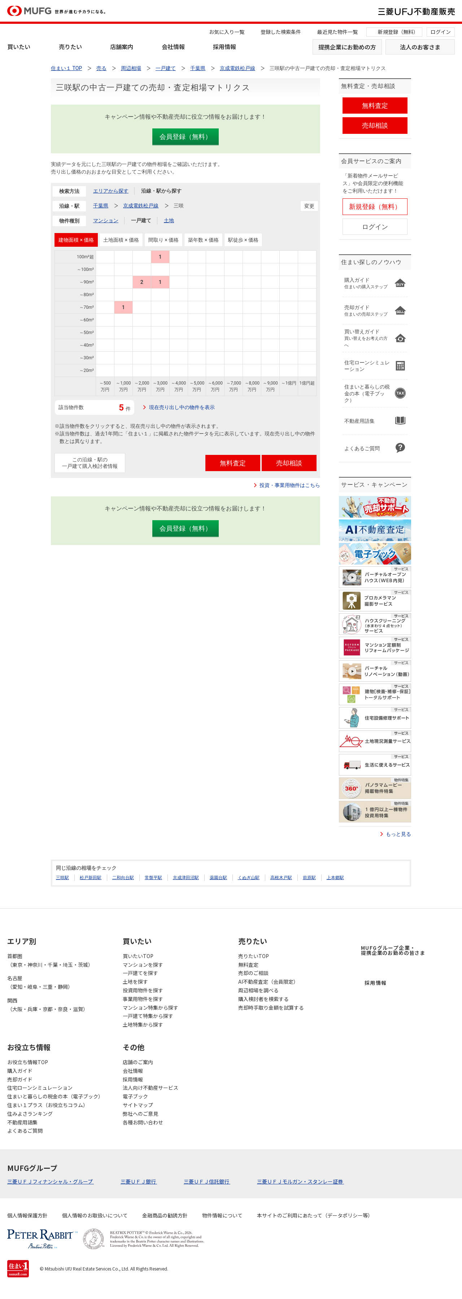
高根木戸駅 (281, 877)
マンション (105, 220)
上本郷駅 (335, 877)
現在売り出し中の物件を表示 (182, 407)
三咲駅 (62, 877)
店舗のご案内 (138, 1062)
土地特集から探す (143, 1024)
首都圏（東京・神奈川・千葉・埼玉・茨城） (50, 960)
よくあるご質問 (25, 1130)
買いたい (18, 46)
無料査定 (248, 964)
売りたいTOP (253, 956)
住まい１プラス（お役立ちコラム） (47, 1105)
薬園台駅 (218, 877)
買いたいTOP (138, 956)
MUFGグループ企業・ (393, 950)
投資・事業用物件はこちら (290, 485)
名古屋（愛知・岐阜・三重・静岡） (40, 982)
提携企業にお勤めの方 (347, 47)
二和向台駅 (123, 877)
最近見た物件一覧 (337, 31)
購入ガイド (19, 1070)
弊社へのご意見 (140, 1113)
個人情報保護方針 (27, 1215)
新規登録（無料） (398, 31)
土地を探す (135, 981)
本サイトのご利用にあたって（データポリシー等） (315, 1215)
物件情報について (222, 1215)
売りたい (70, 46)
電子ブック (135, 1096)
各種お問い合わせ (143, 1122)
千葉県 (100, 206)
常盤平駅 (153, 877)
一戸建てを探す (140, 973)
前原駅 (309, 877)
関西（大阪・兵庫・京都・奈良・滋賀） (47, 1005)
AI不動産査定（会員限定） (268, 981)
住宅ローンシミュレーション (40, 1087)
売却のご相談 (253, 973)
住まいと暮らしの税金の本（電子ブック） (55, 1096)
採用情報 (224, 46)
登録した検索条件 (281, 31)
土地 (169, 220)
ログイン (441, 31)
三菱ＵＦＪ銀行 (139, 1181)
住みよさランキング (30, 1113)
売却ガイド (19, 1079)
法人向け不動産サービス (150, 1087)
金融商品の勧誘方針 (165, 1215)
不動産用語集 (22, 1122)
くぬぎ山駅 (249, 877)
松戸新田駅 (90, 877)
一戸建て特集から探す (148, 1015)
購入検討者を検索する (263, 998)
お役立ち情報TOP (27, 1062)
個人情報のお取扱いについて (95, 1215)
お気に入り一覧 (226, 31)
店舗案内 (121, 46)
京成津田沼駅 (186, 877)
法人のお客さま (420, 47)
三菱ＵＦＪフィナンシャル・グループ (50, 1181)
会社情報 (173, 46)
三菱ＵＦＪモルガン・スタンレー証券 (300, 1181)
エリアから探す (110, 191)
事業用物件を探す (143, 998)
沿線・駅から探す (161, 191)
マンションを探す (143, 964)
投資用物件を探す (143, 990)
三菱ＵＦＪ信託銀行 (207, 1181)
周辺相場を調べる (258, 990)
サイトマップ (138, 1105)
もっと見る (398, 834)
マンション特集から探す (150, 1007)
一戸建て (141, 220)
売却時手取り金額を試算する (271, 1007)
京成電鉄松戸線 (140, 206)
